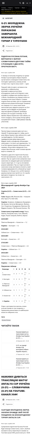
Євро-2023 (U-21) (6, 9)
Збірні (23, 8)
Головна (3, 8)
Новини (10, 8)
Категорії (7, 18)
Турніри (17, 8)
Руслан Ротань (6, 320)
